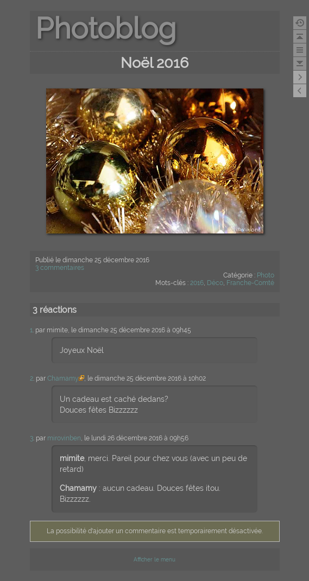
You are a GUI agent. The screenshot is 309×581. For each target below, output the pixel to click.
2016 (197, 283)
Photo (265, 275)
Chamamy (63, 378)
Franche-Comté (250, 283)
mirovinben (64, 438)
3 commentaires (59, 267)
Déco (215, 283)
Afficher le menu (154, 560)
